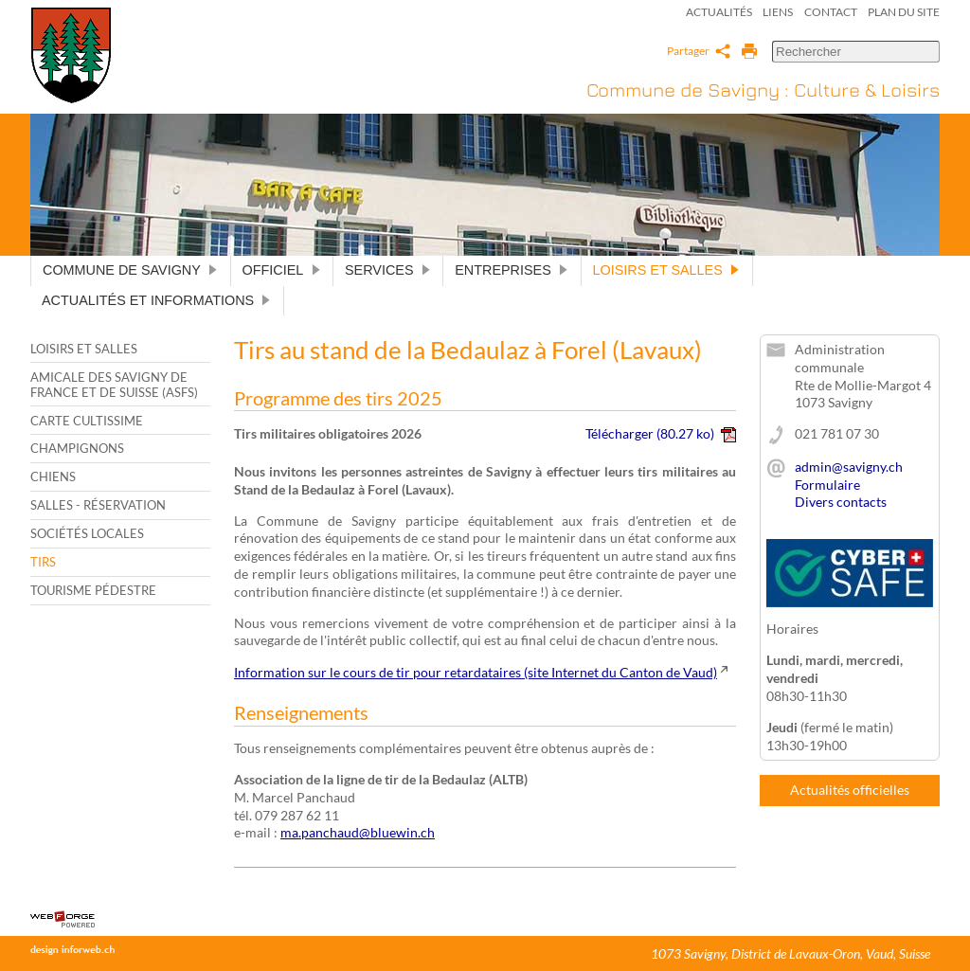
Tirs (43, 561)
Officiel (281, 270)
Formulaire (827, 485)
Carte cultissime (86, 420)
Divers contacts (841, 502)
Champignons (77, 448)
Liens (778, 12)
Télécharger (660, 433)
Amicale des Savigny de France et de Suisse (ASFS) (114, 384)
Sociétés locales (87, 533)
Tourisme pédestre (93, 590)
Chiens (53, 476)
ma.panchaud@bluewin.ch (357, 832)
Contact (830, 12)
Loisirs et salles (667, 270)
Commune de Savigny (131, 270)
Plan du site (904, 12)
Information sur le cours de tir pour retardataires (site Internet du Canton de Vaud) (475, 672)
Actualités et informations (157, 300)
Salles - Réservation (98, 504)
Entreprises (511, 270)
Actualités (719, 12)
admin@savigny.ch (849, 467)
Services (388, 270)
